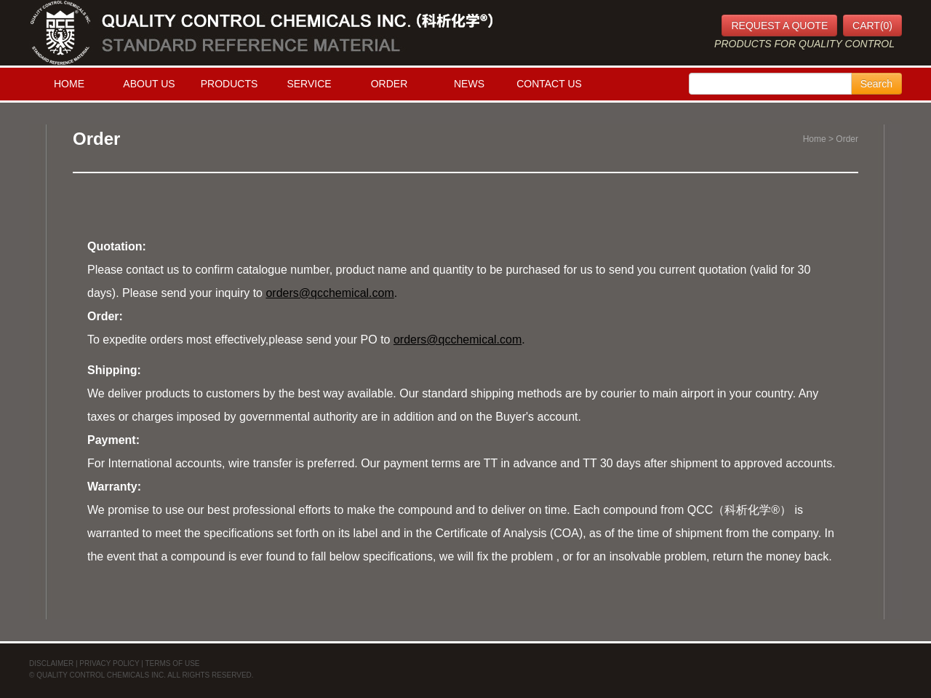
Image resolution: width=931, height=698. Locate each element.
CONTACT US (549, 84)
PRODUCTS (229, 84)
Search (876, 84)
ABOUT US (149, 84)
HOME (69, 84)
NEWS (469, 84)
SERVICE (309, 84)
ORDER (389, 84)
